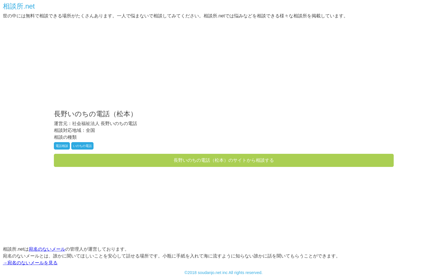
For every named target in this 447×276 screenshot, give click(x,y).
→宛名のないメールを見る (30, 262)
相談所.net (19, 6)
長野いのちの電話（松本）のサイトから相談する (224, 160)
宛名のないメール (47, 249)
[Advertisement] (174, 65)
